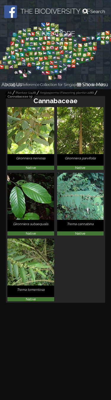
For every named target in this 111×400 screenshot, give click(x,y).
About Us (11, 84)
